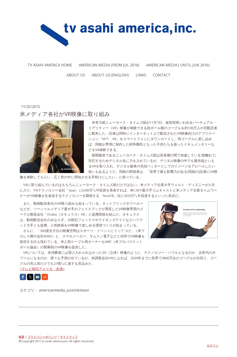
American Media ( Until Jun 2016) (178, 65)
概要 (22, 337)
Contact (161, 75)
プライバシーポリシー (42, 337)
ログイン (213, 345)
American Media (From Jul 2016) (109, 65)
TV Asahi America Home (49, 65)
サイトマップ (69, 337)
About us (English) (110, 75)
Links (141, 75)
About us (76, 75)
